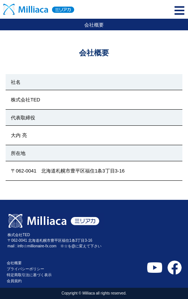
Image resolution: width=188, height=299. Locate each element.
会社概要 (14, 263)
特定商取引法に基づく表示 (29, 275)
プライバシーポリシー (25, 269)
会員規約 (14, 281)
